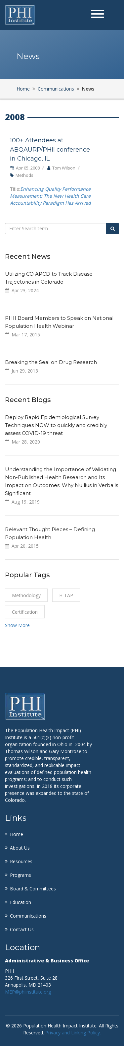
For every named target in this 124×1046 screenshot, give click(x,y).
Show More (17, 625)
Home (23, 89)
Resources (21, 861)
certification (25, 612)
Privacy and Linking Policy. (73, 1032)
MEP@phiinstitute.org (28, 992)
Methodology (26, 595)
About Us (20, 848)
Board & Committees (33, 888)
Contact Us (22, 929)
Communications (56, 89)
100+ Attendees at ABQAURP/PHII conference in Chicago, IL (50, 149)
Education (20, 902)
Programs (20, 875)
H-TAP (66, 595)
